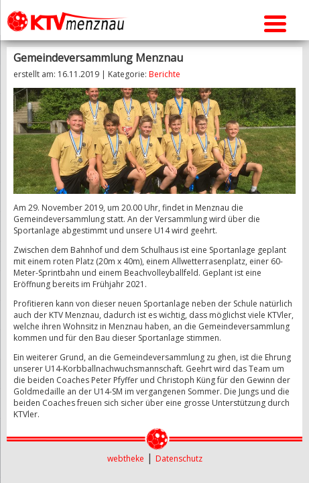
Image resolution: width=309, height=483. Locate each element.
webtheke (125, 458)
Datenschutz (179, 458)
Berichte (164, 74)
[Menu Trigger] (275, 21)
